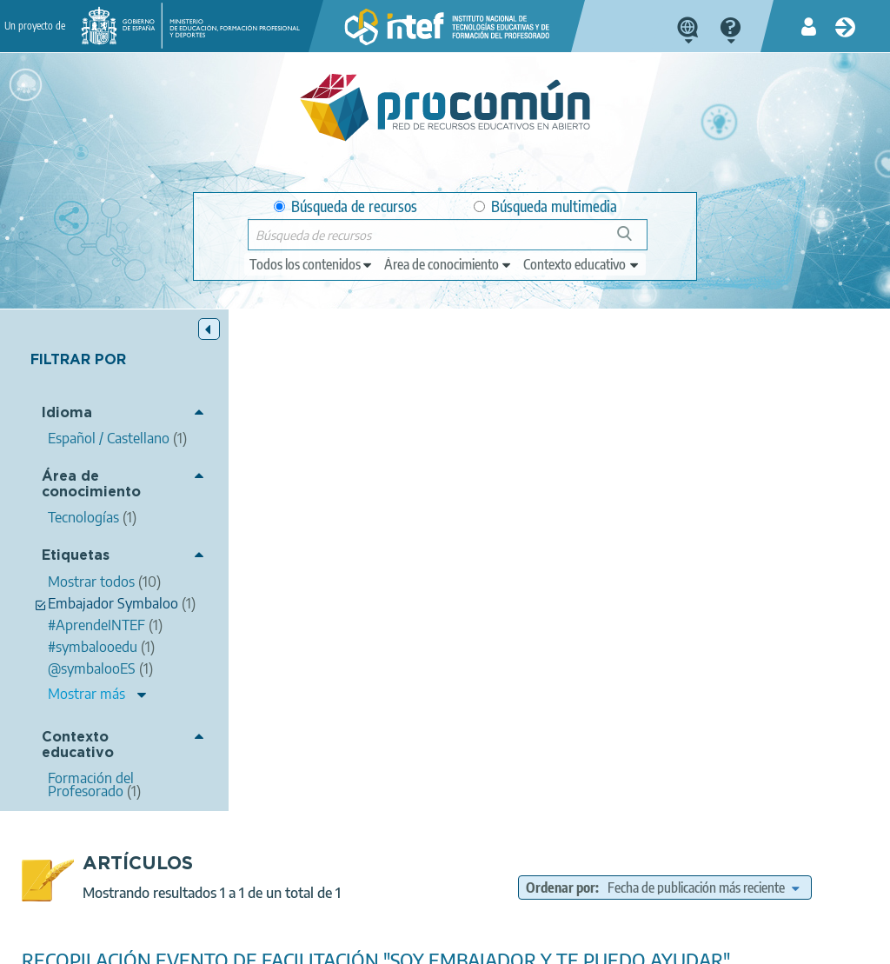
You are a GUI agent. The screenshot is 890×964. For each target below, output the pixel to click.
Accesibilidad (463, 943)
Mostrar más (86, 706)
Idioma (67, 413)
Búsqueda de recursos (345, 206)
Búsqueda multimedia (545, 206)
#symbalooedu (595, 662)
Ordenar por (653, 364)
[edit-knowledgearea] (448, 264)
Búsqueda (634, 240)
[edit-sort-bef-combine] (719, 386)
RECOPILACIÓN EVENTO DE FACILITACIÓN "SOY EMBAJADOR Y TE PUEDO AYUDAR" (556, 468)
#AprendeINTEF (696, 662)
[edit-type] (311, 264)
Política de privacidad (227, 943)
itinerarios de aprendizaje (790, 703)
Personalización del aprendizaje (778, 683)
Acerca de (39, 943)
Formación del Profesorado (737, 771)
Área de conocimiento (91, 484)
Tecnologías (711, 747)
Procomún (784, 662)
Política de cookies (356, 943)
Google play (501, 874)
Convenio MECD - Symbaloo (606, 683)
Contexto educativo (78, 758)
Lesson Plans (674, 703)
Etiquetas (76, 555)
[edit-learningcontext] (582, 264)
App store (351, 874)
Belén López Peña (422, 502)
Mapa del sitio (559, 943)
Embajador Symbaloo (587, 723)
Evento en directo (577, 703)
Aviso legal (118, 943)
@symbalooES (699, 723)
